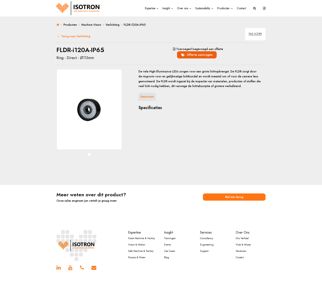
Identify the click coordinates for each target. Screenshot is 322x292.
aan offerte (198, 49)
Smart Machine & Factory (141, 238)
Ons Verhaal (242, 238)
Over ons (182, 8)
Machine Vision (91, 25)
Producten (223, 8)
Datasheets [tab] (147, 97)
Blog (166, 257)
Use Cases (169, 251)
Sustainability (202, 8)
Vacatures (241, 251)
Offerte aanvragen (197, 55)
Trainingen (170, 238)
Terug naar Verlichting (74, 36)
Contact (241, 8)
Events (167, 245)
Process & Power (136, 257)
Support (204, 251)
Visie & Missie (243, 245)
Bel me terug (234, 197)
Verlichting (112, 25)
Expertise (150, 8)
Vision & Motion (136, 245)
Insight (166, 8)
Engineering (207, 245)
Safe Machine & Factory (140, 251)
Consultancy (206, 238)
